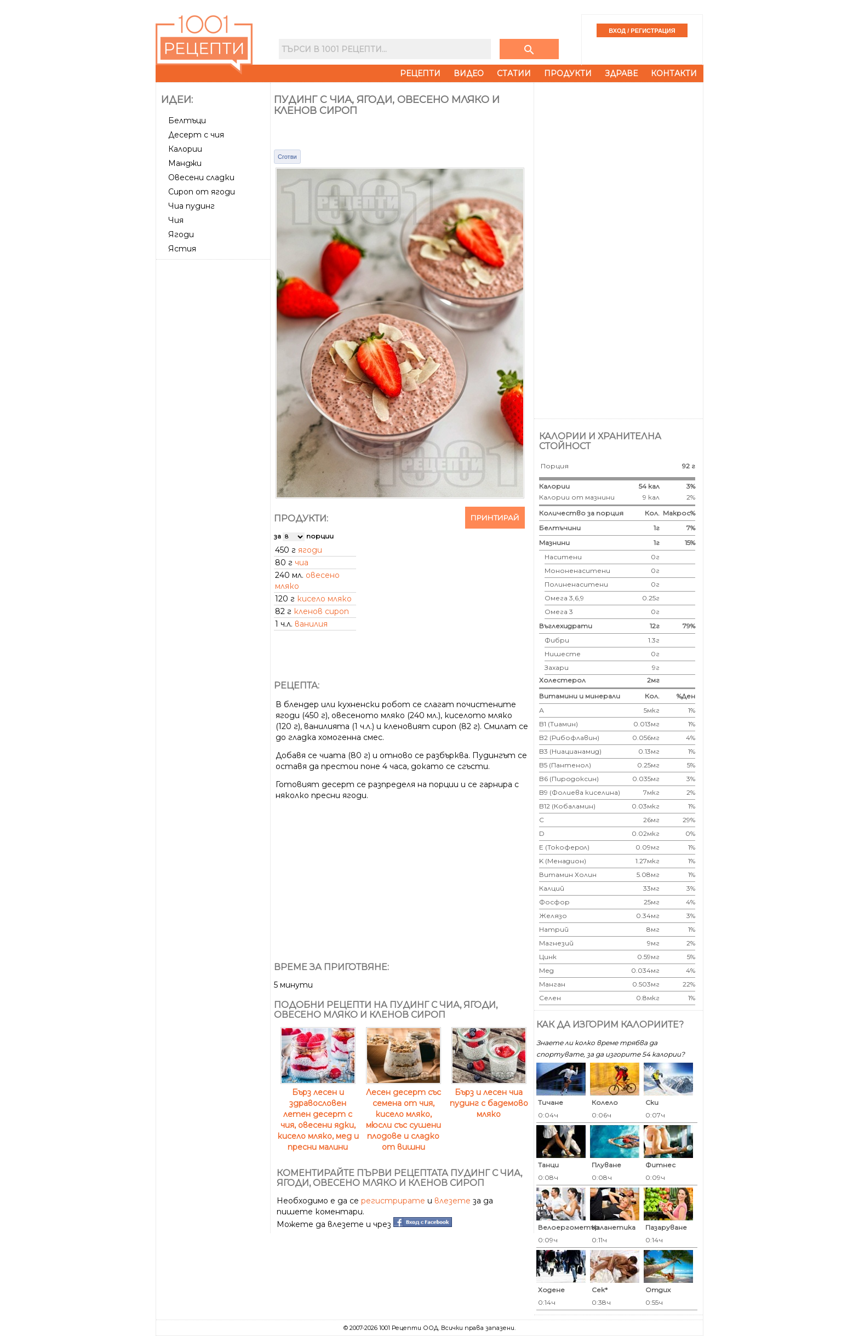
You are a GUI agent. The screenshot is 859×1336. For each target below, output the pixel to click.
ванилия (311, 624)
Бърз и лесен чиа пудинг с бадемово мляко (489, 1097)
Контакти (674, 73)
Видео (469, 73)
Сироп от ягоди (201, 192)
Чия (176, 220)
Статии (514, 73)
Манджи (185, 163)
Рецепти (420, 73)
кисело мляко (324, 599)
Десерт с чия (196, 135)
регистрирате (393, 1201)
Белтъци (187, 120)
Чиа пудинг (191, 206)
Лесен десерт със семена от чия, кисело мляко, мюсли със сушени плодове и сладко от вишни (403, 1114)
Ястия (182, 249)
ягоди (310, 550)
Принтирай (495, 517)
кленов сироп (321, 611)
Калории (185, 149)
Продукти (568, 73)
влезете (452, 1201)
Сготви (287, 156)
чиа (301, 562)
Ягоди (181, 234)
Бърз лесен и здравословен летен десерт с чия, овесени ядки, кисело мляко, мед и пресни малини (318, 1114)
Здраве (621, 73)
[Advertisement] (214, 427)
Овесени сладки (201, 177)
